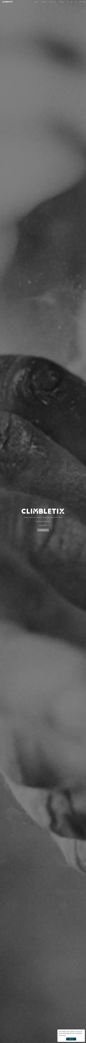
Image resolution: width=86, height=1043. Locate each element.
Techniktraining (43, 521)
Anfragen (43, 530)
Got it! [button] (71, 1039)
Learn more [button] (62, 1035)
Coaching (43, 525)
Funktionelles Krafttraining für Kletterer (43, 517)
